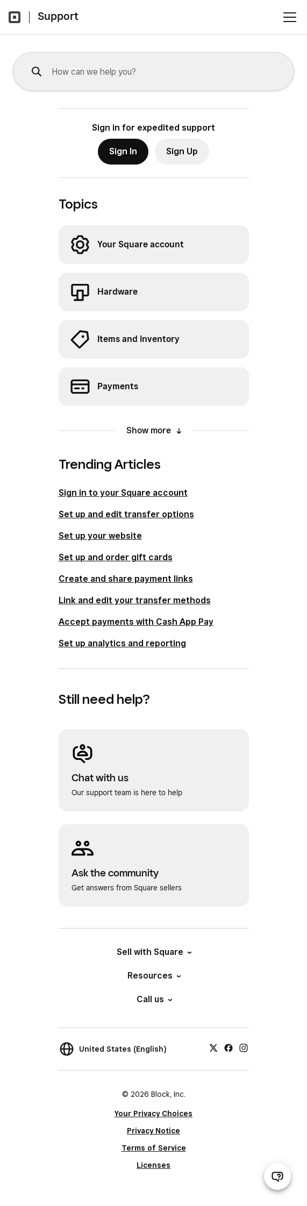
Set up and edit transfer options (126, 514)
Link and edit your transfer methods (135, 600)
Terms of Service (154, 1148)
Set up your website (100, 536)
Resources (153, 975)
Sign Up (182, 151)
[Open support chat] (277, 1176)
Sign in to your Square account (123, 493)
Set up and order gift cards (116, 557)
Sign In (123, 151)
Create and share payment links (126, 579)
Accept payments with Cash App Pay (136, 622)
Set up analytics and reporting (122, 643)
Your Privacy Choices (153, 1113)
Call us (154, 999)
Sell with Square (153, 952)
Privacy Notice (153, 1130)
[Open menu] (290, 17)
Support (58, 16)
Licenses (153, 1165)
